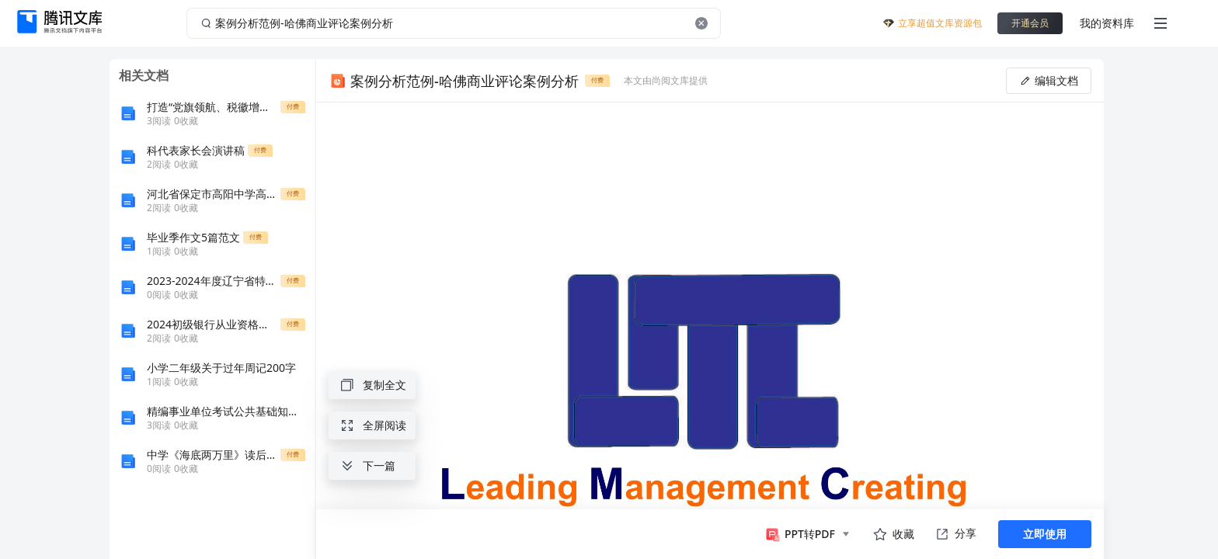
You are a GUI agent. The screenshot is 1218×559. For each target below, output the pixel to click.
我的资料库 (1107, 23)
